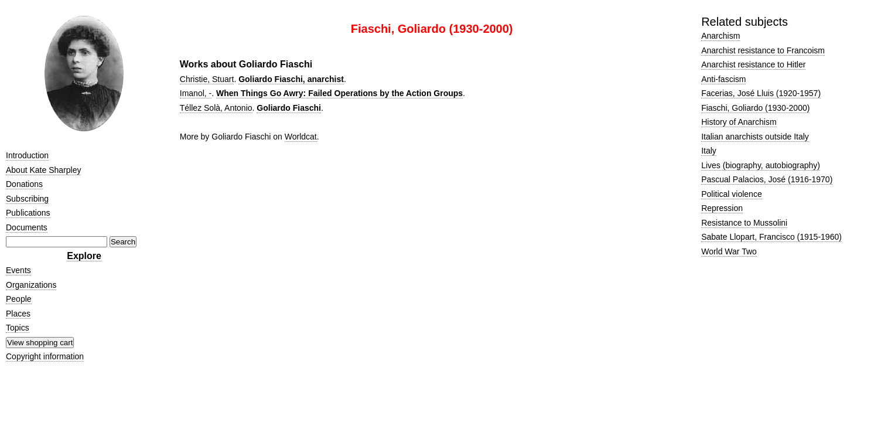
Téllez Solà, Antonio (216, 108)
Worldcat (301, 136)
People (19, 299)
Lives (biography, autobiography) (760, 165)
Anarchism (720, 35)
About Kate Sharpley (43, 170)
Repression (722, 208)
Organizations (31, 285)
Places (18, 313)
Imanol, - (195, 93)
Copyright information (45, 356)
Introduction (27, 155)
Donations (24, 184)
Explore (84, 256)
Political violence (731, 194)
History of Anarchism (738, 122)
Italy (708, 150)
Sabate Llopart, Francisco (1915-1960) (771, 236)
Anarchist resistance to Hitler (753, 64)
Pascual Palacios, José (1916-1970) (766, 179)
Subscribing (27, 198)
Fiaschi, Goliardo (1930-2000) (755, 108)
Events (18, 270)
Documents (26, 227)
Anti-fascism (723, 79)
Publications (28, 212)
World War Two (729, 251)
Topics (17, 327)
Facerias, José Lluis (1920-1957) (761, 93)
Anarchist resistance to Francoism (763, 50)
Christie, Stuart (207, 79)
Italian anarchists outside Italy (755, 136)
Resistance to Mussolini (744, 222)
